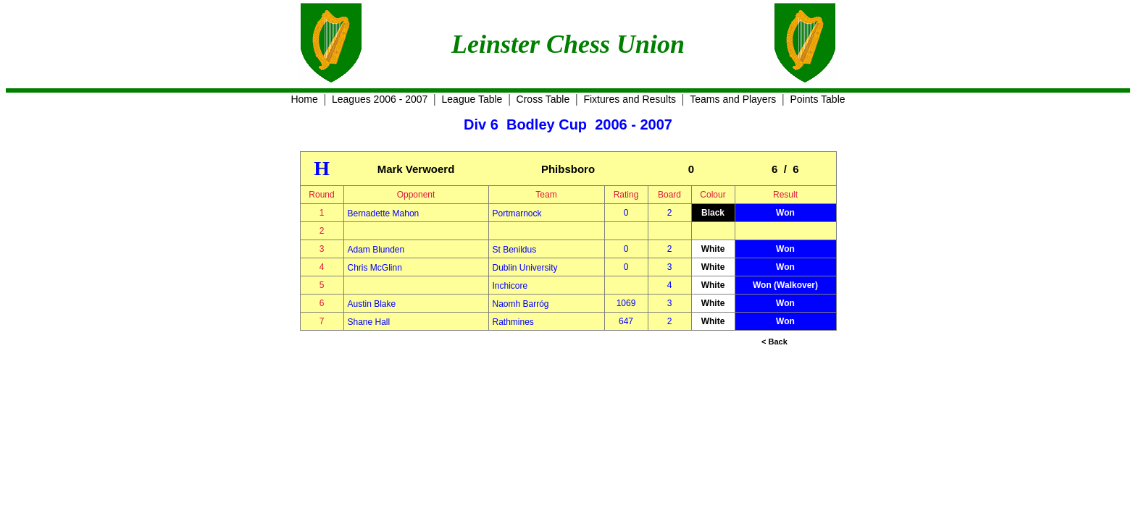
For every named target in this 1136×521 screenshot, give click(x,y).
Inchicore (510, 286)
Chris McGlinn (375, 268)
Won (785, 213)
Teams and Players (733, 99)
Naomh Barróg (521, 304)
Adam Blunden (376, 250)
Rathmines (513, 322)
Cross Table (543, 99)
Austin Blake (372, 304)
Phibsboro (568, 169)
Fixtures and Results (629, 99)
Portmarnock (517, 213)
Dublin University (525, 268)
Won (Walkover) (785, 285)
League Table (472, 99)
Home (304, 99)
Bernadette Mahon (383, 213)
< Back (774, 341)
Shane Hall (369, 322)
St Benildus (515, 250)
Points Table (817, 99)
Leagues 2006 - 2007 (379, 99)
